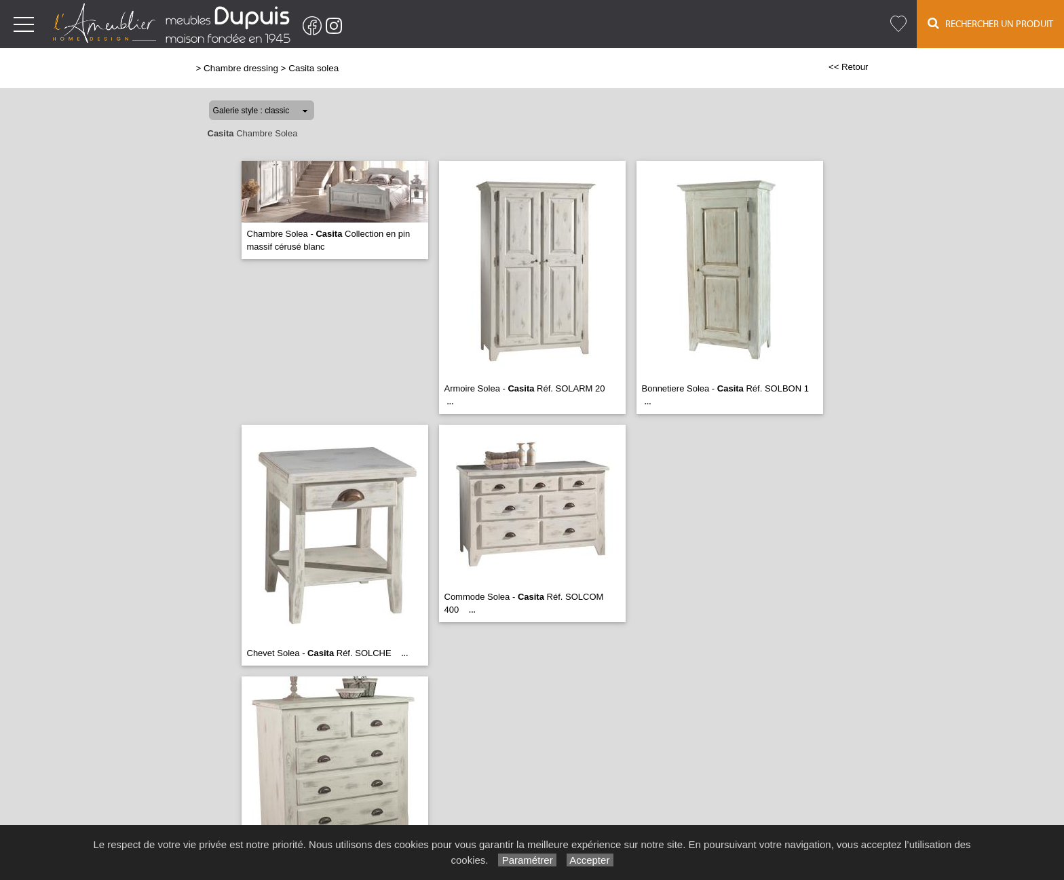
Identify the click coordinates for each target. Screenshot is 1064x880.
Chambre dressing (241, 68)
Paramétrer (527, 860)
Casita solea (313, 68)
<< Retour (849, 67)
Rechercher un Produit (990, 23)
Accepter (590, 860)
